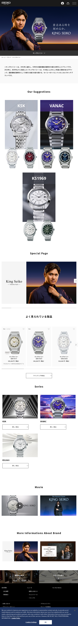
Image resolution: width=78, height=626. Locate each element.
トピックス (32, 598)
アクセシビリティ (46, 603)
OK (46, 622)
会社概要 (5, 591)
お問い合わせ (6, 603)
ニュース (29, 588)
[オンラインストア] (68, 3)
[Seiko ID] (62, 3)
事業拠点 (5, 594)
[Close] (75, 610)
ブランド (9, 57)
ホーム (3, 57)
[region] (39, 616)
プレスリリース (33, 594)
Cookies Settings (31, 622)
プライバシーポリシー (9, 607)
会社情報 (4, 588)
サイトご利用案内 (46, 607)
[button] (74, 3)
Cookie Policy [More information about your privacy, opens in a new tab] (15, 618)
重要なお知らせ (33, 591)
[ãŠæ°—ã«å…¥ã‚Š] (23, 333)
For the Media (57, 588)
